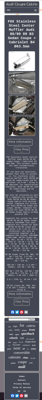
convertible (22, 353)
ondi (31, 363)
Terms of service (22, 388)
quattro (13, 363)
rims (25, 357)
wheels (13, 338)
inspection (30, 341)
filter (16, 345)
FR (25, 391)
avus (9, 327)
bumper (24, 330)
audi (21, 367)
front (32, 329)
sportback (27, 333)
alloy (10, 330)
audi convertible (30, 339)
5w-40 (33, 358)
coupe (22, 362)
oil (23, 349)
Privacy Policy (22, 384)
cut (22, 338)
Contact (22, 380)
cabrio (30, 326)
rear (11, 334)
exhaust (26, 345)
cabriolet (15, 357)
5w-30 (21, 342)
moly (17, 329)
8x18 (33, 345)
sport (17, 334)
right (9, 342)
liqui (15, 326)
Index (22, 376)
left (28, 349)
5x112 (16, 348)
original (15, 342)
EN (19, 391)
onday (33, 349)
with (9, 345)
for (22, 325)
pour (9, 349)
